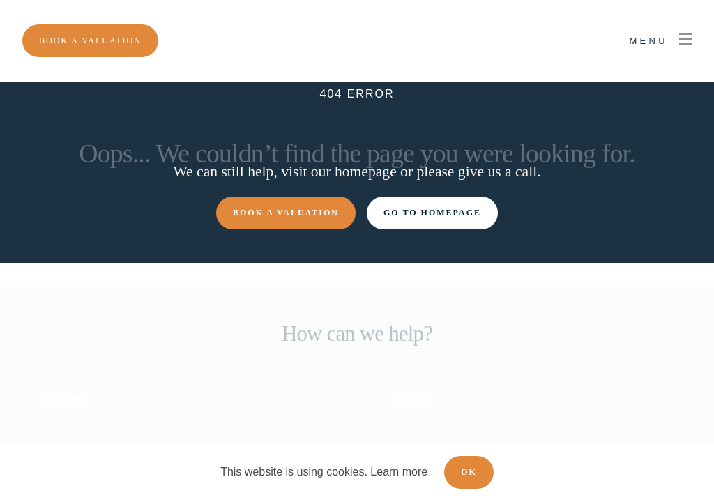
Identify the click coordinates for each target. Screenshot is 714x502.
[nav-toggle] (660, 41)
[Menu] (90, 40)
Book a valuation (286, 213)
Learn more (398, 472)
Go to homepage (432, 213)
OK (469, 472)
